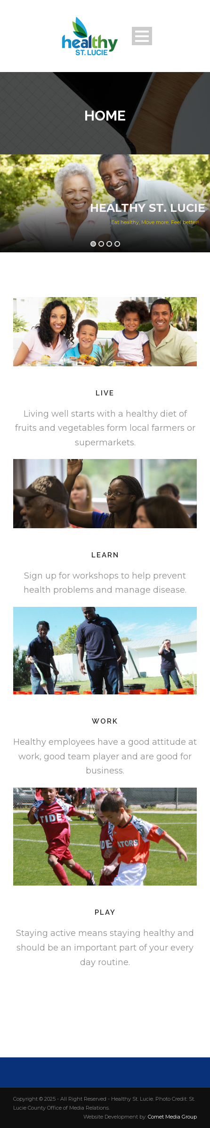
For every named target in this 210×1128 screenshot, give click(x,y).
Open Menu (142, 36)
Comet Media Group (172, 1116)
